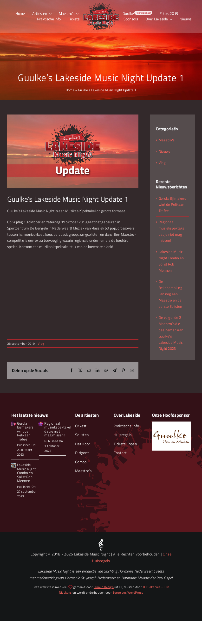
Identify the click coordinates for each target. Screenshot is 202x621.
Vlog (41, 343)
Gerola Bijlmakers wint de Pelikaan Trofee (172, 205)
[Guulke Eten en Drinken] (171, 423)
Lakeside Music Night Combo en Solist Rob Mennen (26, 472)
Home (70, 89)
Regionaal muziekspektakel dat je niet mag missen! (57, 429)
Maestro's (167, 140)
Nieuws (164, 151)
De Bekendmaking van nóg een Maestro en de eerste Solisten (170, 294)
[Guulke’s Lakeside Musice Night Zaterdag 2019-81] (41, 423)
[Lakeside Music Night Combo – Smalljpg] (13, 465)
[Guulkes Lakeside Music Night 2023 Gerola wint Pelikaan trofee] (13, 423)
